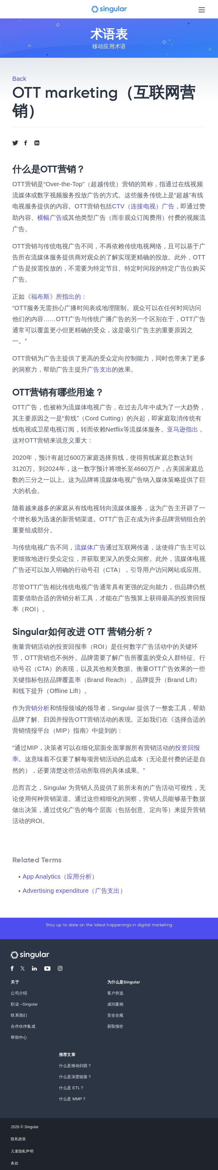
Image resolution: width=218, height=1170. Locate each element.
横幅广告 (49, 217)
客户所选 (115, 990)
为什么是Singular (123, 979)
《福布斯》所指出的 (53, 296)
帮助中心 (19, 1035)
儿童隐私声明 (22, 1149)
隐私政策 (18, 1137)
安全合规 (115, 1012)
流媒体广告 (90, 546)
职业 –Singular (24, 1001)
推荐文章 (67, 1052)
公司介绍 (19, 990)
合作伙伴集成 (23, 1024)
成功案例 (115, 1001)
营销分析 (37, 706)
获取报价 (115, 1024)
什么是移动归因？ (75, 1063)
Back (19, 78)
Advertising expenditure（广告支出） (74, 888)
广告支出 (99, 368)
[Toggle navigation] (201, 9)
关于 (15, 979)
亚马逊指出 (182, 428)
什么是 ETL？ (71, 1085)
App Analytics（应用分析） (60, 874)
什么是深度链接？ (75, 1074)
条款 (14, 1161)
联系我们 (19, 1012)
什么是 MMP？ (72, 1096)
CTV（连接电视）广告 (143, 206)
